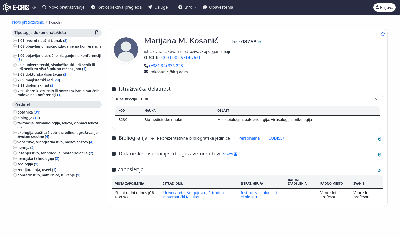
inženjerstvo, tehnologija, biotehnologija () (55, 153)
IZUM (47, 225)
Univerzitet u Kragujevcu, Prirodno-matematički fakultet (194, 194)
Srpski (187, 226)
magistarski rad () (43, 79)
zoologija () (27, 164)
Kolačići (66, 231)
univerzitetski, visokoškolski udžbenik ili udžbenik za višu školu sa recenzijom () (56, 66)
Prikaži (229, 154)
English (212, 226)
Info (185, 7)
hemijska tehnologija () (38, 158)
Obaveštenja (218, 7)
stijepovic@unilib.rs (352, 225)
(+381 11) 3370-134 (314, 225)
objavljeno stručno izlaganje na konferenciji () (59, 57)
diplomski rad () (40, 85)
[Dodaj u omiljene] (382, 33)
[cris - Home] (16, 7)
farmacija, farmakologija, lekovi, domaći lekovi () (57, 125)
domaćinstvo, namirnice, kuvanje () (48, 175)
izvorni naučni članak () (47, 40)
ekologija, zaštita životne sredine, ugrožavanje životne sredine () (57, 134)
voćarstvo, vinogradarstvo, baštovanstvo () (55, 142)
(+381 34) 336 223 (163, 66)
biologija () (28, 117)
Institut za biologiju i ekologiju (259, 194)
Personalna (249, 138)
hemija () (25, 147)
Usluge (158, 7)
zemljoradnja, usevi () (36, 169)
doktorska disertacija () (47, 74)
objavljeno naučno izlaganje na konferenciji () (59, 48)
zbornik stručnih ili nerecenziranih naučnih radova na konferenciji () (58, 92)
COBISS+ (276, 138)
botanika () (28, 112)
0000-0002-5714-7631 (180, 57)
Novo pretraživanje (63, 7)
